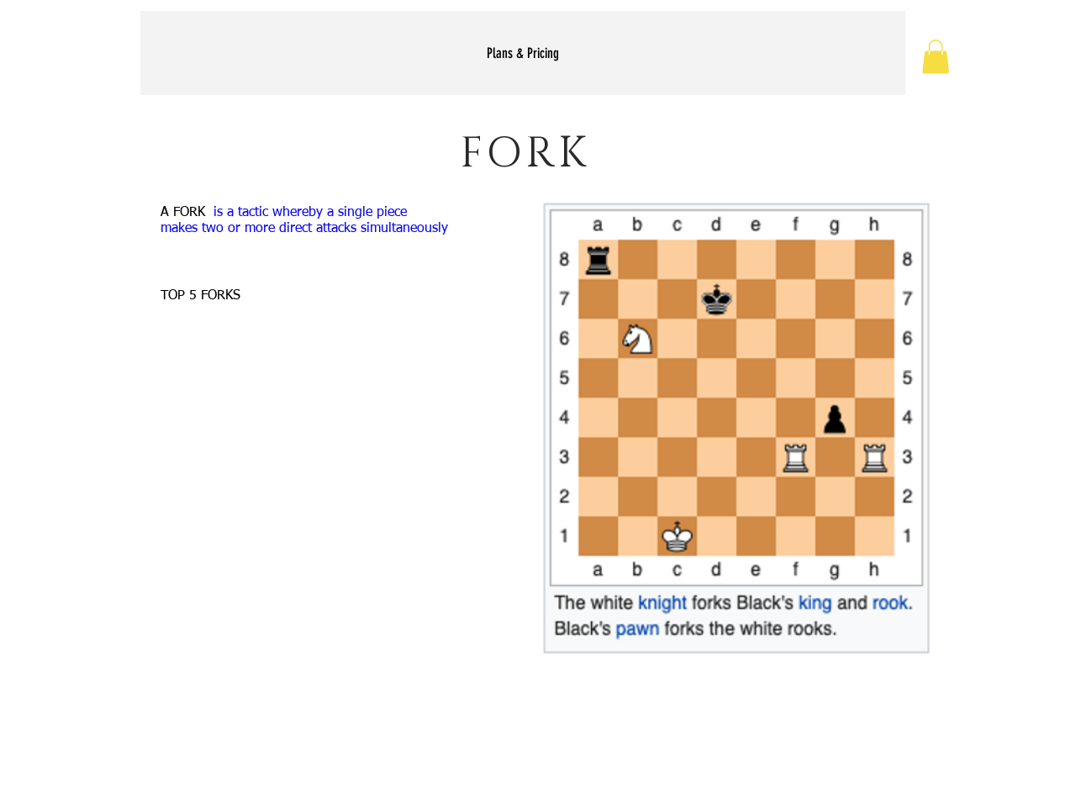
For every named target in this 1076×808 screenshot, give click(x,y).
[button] (935, 57)
